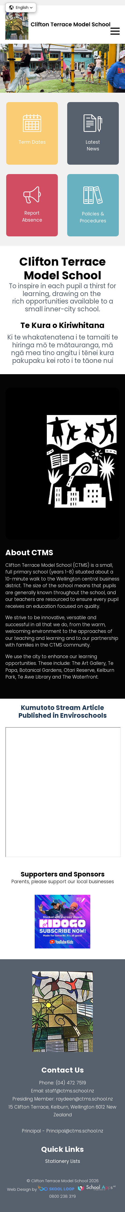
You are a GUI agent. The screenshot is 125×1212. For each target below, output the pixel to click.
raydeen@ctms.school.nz (84, 1099)
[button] (21, 7)
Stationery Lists (62, 1161)
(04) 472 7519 (71, 1083)
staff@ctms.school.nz (69, 1091)
